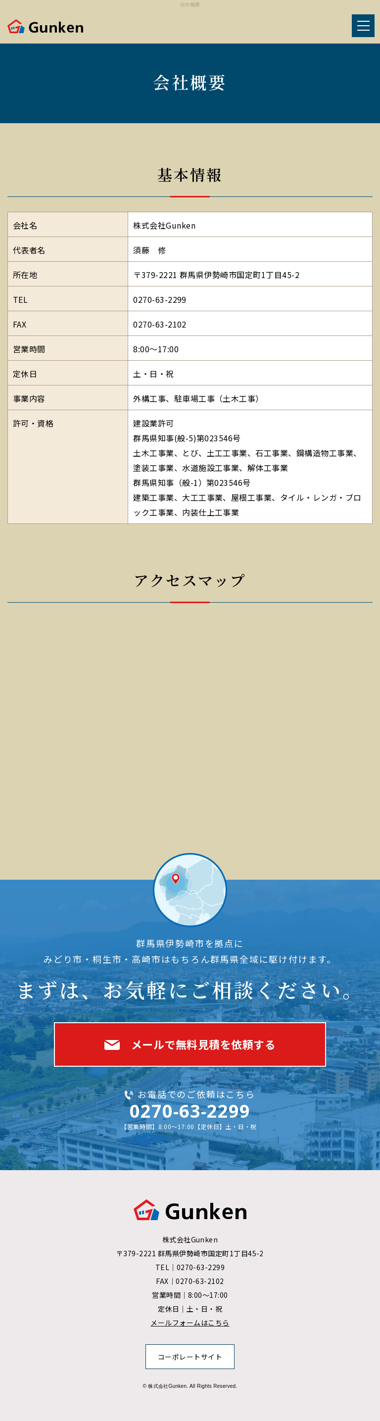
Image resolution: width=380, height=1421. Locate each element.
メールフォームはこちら (189, 1322)
